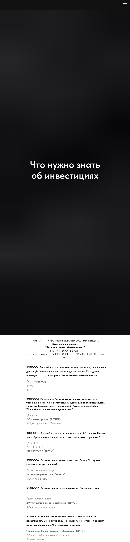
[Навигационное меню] (125, 4)
